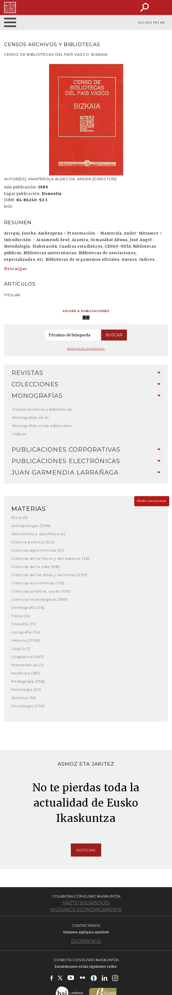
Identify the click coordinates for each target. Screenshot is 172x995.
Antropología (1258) (31, 525)
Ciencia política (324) (32, 542)
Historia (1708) (25, 640)
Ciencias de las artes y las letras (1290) (49, 575)
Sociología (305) (28, 706)
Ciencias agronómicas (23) (38, 550)
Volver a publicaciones (86, 311)
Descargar (15, 268)
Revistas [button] (86, 373)
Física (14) (20, 616)
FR (155, 22)
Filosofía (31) (23, 624)
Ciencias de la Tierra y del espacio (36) (50, 558)
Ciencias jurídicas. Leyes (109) (41, 591)
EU (140, 22)
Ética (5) (19, 517)
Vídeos (19, 434)
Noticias (86, 850)
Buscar (114, 335)
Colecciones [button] (86, 384)
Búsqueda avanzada (86, 349)
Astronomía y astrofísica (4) (38, 534)
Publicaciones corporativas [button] (86, 449)
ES (148, 22)
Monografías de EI (30, 417)
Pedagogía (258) (28, 681)
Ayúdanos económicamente (86, 909)
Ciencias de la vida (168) (35, 566)
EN (162, 22)
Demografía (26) (28, 607)
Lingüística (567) (27, 657)
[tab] (86, 373)
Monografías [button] (86, 395)
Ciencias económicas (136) (38, 583)
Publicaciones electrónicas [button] (86, 461)
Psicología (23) (26, 689)
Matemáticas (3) (27, 665)
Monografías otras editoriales (41, 426)
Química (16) (23, 697)
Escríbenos (86, 941)
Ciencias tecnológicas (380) (39, 599)
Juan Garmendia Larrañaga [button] (86, 472)
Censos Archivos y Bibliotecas (42, 409)
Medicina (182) (25, 673)
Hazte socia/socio (151, 501)
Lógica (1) (20, 648)
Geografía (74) (25, 632)
